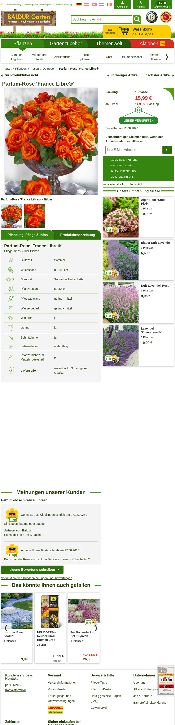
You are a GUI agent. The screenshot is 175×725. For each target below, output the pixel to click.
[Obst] (109, 57)
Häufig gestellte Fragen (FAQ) (106, 592)
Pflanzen (22, 43)
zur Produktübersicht (21, 75)
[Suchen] (137, 19)
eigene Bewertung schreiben (32, 463)
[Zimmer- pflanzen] (155, 57)
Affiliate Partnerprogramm (150, 583)
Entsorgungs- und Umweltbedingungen (61, 592)
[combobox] (101, 19)
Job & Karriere (142, 589)
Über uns (139, 576)
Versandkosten (57, 583)
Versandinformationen (62, 576)
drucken (121, 184)
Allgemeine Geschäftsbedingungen (33, 697)
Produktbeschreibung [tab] (77, 235)
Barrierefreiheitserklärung (149, 596)
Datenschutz (71, 697)
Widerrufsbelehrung (152, 697)
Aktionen (152, 43)
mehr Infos (109, 184)
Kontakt (141, 6)
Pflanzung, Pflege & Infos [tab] (28, 235)
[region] (51, 428)
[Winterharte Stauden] (39, 57)
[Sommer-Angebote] (16, 57)
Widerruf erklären (87, 703)
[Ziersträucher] (62, 57)
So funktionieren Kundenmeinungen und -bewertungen (36, 471)
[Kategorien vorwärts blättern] (167, 57)
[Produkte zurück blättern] (6, 522)
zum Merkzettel (110, 31)
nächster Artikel (158, 75)
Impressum (126, 697)
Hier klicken (21, 251)
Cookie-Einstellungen (99, 697)
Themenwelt (109, 43)
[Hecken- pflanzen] (85, 57)
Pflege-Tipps (99, 576)
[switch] (161, 4)
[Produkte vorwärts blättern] (96, 522)
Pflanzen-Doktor (101, 583)
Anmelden (122, 6)
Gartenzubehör (66, 43)
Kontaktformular (15, 583)
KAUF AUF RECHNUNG (123, 171)
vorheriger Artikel (125, 75)
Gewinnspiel (99, 601)
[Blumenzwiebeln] (132, 57)
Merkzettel (136, 184)
